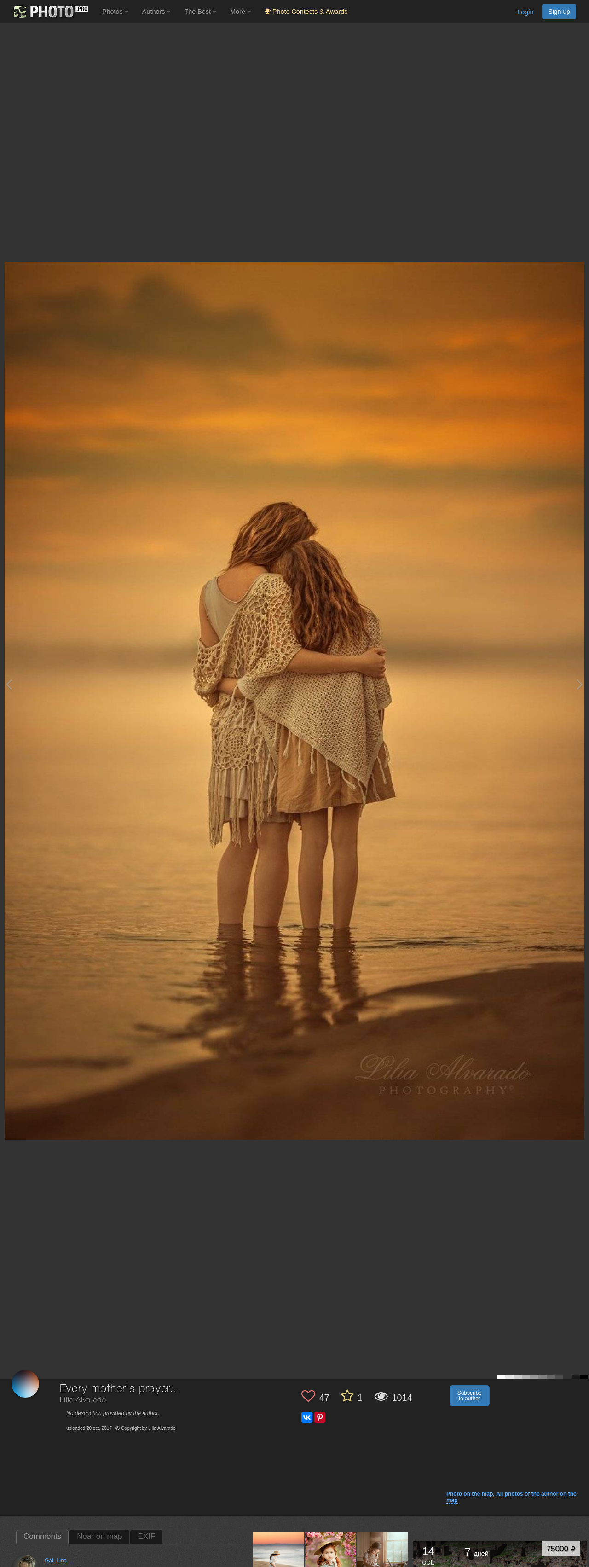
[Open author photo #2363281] (331, 1557)
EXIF (146, 1536)
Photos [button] (115, 11)
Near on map (99, 1536)
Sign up (559, 11)
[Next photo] (580, 684)
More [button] (240, 11)
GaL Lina (56, 1560)
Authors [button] (156, 11)
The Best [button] (200, 11)
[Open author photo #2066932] (382, 1557)
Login (525, 12)
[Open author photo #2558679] (279, 1557)
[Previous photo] (9, 684)
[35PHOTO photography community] (50, 12)
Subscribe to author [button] (469, 1396)
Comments (42, 1536)
